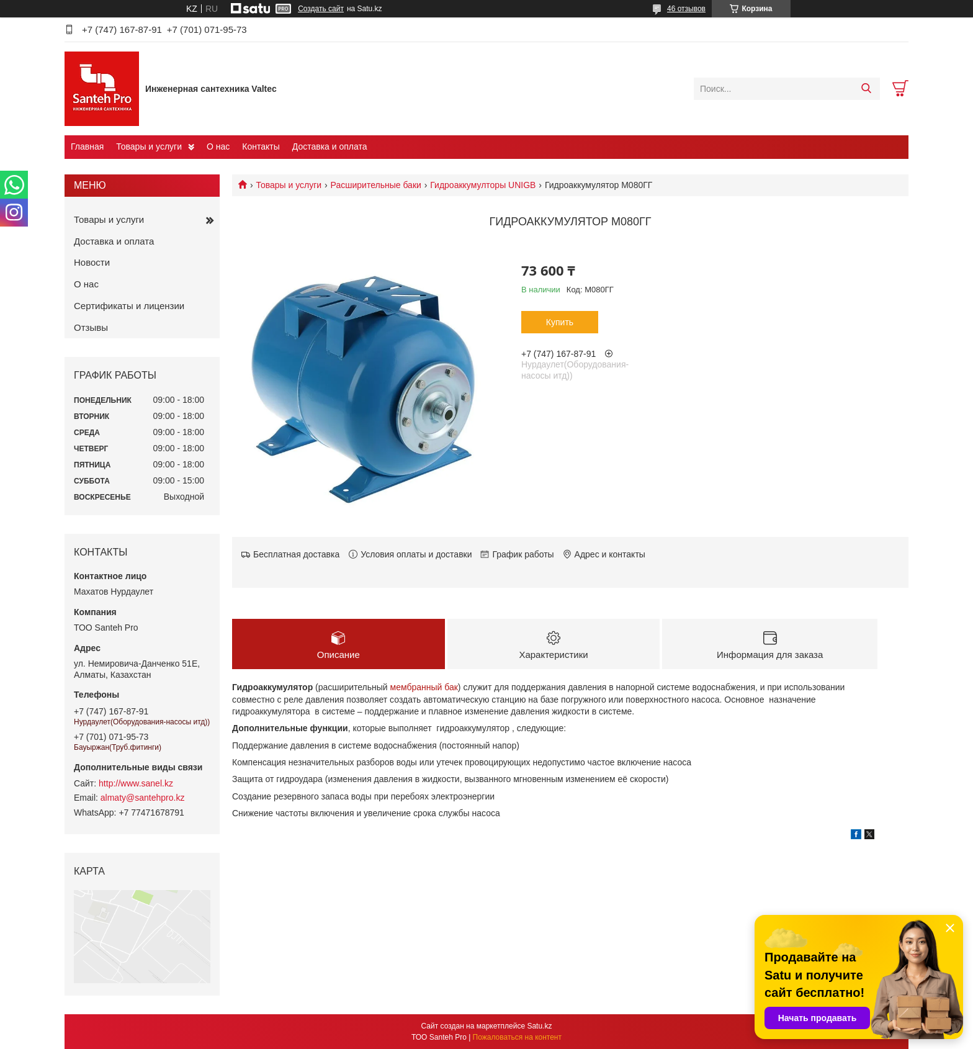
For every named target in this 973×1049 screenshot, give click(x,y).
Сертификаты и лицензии (129, 305)
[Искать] (866, 89)
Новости (92, 262)
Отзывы (91, 327)
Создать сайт (321, 8)
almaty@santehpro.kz (143, 798)
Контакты (260, 146)
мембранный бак (424, 687)
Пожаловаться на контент (517, 1037)
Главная (87, 146)
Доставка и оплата (329, 146)
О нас (218, 146)
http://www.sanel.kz (136, 783)
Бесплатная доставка (296, 554)
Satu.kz (539, 1026)
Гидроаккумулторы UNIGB (483, 185)
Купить (559, 322)
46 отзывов (686, 8)
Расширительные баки (376, 185)
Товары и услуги (149, 146)
